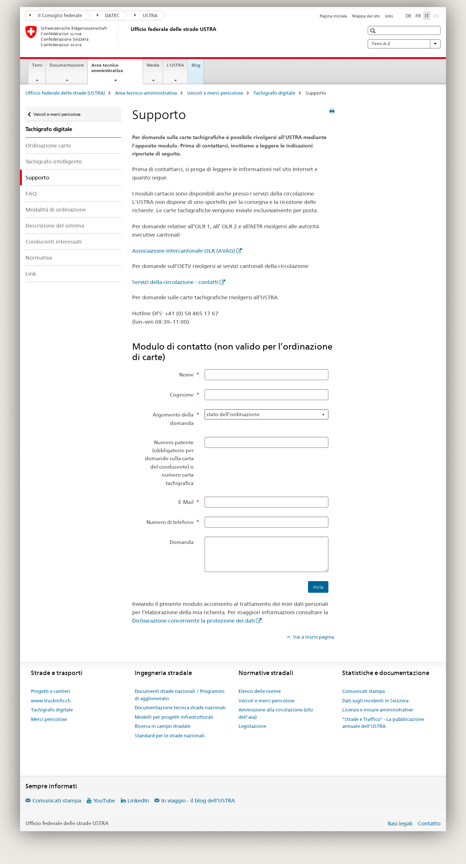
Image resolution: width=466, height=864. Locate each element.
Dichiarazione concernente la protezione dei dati (193, 620)
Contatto (429, 823)
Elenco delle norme (259, 691)
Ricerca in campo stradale (162, 726)
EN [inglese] (437, 15)
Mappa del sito (366, 16)
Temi (37, 65)
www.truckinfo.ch (51, 700)
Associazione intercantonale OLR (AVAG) (183, 250)
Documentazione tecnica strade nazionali (180, 707)
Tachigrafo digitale (274, 93)
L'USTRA (175, 65)
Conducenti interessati (53, 241)
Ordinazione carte (48, 145)
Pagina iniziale (333, 16)
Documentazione (67, 65)
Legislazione (252, 726)
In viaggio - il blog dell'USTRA (198, 800)
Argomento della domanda (173, 419)
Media (153, 65)
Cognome (182, 395)
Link (30, 273)
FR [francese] (418, 16)
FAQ (31, 193)
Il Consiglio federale (55, 15)
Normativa (38, 257)
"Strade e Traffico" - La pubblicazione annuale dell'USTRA (383, 722)
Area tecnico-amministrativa (115, 70)
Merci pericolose (49, 719)
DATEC (108, 15)
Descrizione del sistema (54, 225)
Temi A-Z (404, 44)
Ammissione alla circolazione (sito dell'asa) (275, 713)
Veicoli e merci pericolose (215, 93)
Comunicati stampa (363, 691)
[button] (374, 30)
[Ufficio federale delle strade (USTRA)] (129, 36)
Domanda (182, 542)
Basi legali (400, 823)
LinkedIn (138, 800)
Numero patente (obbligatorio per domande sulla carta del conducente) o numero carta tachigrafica (169, 462)
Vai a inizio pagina (313, 637)
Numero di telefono (170, 522)
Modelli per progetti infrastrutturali (174, 717)
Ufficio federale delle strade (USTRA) (65, 93)
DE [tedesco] (408, 16)
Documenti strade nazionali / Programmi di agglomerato (180, 694)
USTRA (145, 15)
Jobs (389, 16)
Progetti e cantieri (50, 691)
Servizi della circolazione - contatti (175, 282)
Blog (195, 65)
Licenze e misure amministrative (377, 710)
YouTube (104, 800)
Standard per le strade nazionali (170, 735)
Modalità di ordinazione (55, 209)
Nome (186, 375)
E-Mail (186, 502)
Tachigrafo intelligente (53, 161)
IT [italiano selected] (427, 16)
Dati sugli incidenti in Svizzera (375, 700)
